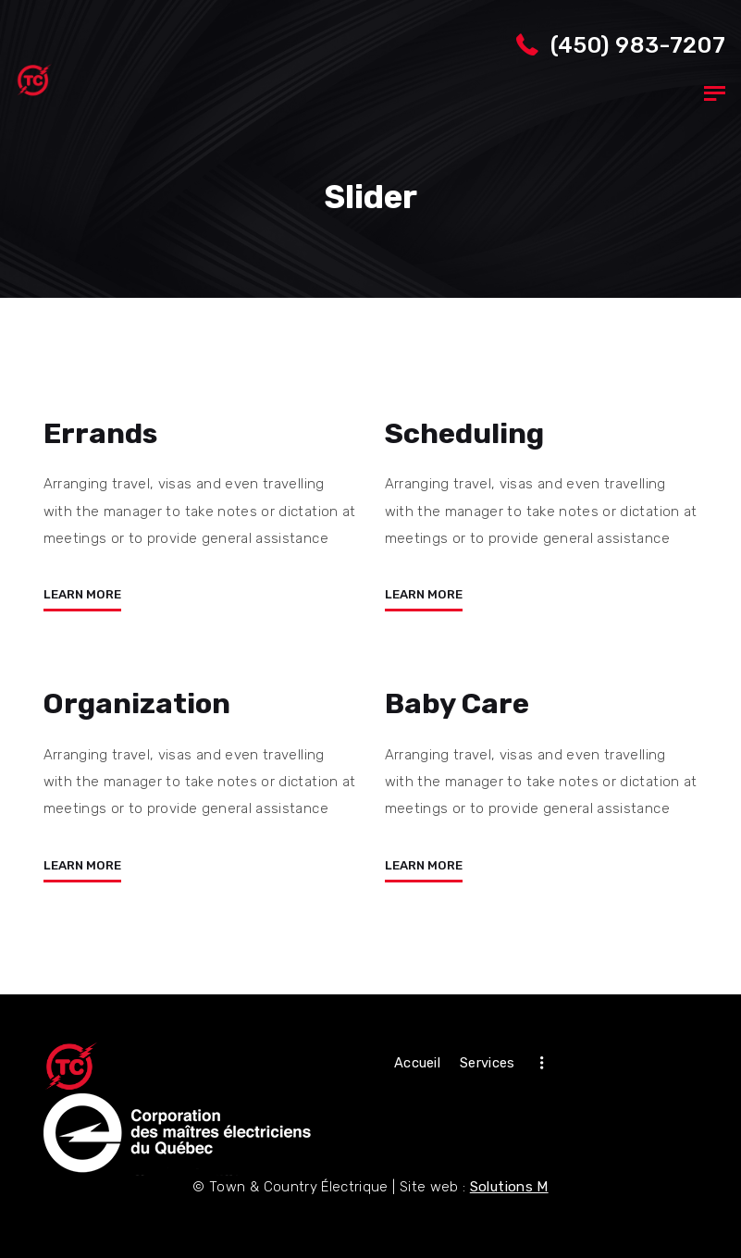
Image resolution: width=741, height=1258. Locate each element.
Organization (137, 704)
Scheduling (464, 434)
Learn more (82, 594)
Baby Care (457, 704)
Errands (100, 434)
